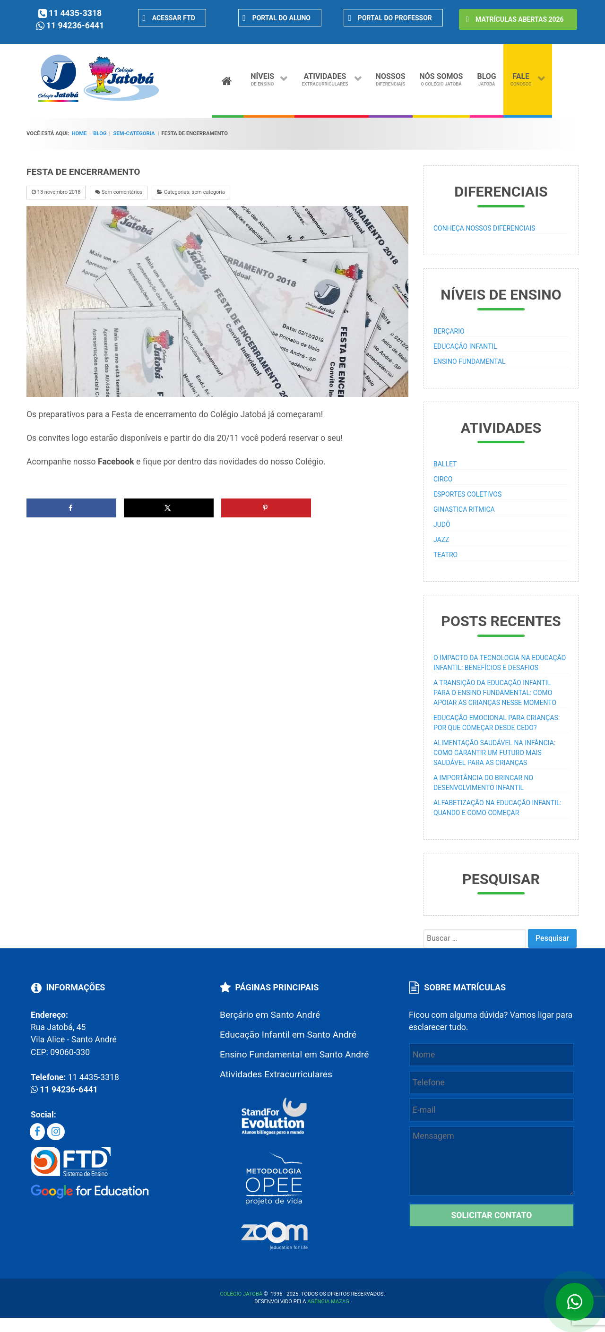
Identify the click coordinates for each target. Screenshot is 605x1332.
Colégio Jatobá (241, 1294)
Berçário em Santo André (270, 1014)
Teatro (445, 555)
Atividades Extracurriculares (276, 1074)
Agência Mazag (328, 1301)
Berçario (449, 331)
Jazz (441, 539)
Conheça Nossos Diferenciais (484, 228)
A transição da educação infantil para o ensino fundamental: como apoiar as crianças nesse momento (494, 692)
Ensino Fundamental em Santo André (294, 1054)
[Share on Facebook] (71, 507)
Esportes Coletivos (467, 494)
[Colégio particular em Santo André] (99, 100)
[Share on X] (169, 507)
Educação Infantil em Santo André (288, 1034)
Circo (442, 479)
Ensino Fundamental (469, 361)
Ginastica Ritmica (464, 509)
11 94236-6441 (75, 25)
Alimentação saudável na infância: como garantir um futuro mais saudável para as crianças (494, 752)
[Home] (227, 78)
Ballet (445, 464)
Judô (441, 524)
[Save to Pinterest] (266, 507)
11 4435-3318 (75, 13)
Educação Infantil (465, 346)
